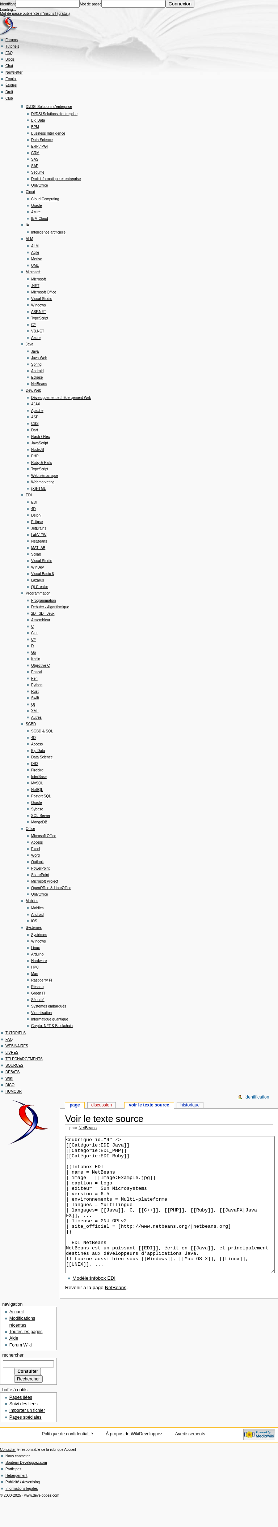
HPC (35, 967)
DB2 (34, 764)
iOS (34, 921)
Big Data (38, 120)
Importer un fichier (27, 1437)
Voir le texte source (149, 1105)
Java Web (39, 358)
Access (37, 744)
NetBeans (39, 384)
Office (30, 829)
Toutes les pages (26, 1358)
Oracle (36, 206)
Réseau (37, 987)
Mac (34, 974)
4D (33, 509)
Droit (9, 92)
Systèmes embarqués (48, 1006)
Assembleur (40, 620)
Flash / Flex (40, 437)
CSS (35, 424)
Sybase (37, 809)
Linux (35, 948)
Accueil (16, 1338)
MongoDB (39, 822)
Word (35, 855)
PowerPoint (40, 868)
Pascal (36, 672)
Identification (256, 1097)
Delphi (36, 515)
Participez (13, 1496)
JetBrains (38, 528)
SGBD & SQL (42, 731)
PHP (35, 456)
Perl (34, 678)
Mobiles (32, 901)
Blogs (9, 59)
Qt (33, 704)
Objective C (40, 665)
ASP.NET (38, 312)
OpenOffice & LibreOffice (51, 888)
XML (35, 711)
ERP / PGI (39, 146)
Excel (35, 849)
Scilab (36, 554)
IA (27, 225)
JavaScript (39, 443)
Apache (37, 411)
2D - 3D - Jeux (42, 613)
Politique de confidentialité (67, 1460)
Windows (38, 305)
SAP (34, 166)
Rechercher (13, 1382)
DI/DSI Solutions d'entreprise (49, 107)
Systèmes (34, 928)
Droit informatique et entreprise (56, 179)
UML (35, 265)
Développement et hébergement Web (61, 398)
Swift (35, 698)
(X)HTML (38, 489)
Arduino (37, 954)
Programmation (38, 593)
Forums (11, 40)
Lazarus (37, 580)
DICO (9, 1085)
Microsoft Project (44, 881)
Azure (36, 212)
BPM (35, 127)
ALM (29, 239)
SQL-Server (40, 816)
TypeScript (39, 318)
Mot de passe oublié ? (17, 14)
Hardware (39, 961)
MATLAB (38, 548)
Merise (36, 259)
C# (33, 325)
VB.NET (37, 331)
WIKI (9, 1078)
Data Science (41, 140)
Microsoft (33, 272)
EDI (29, 495)
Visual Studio (41, 299)
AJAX (35, 404)
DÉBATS (12, 1072)
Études (11, 85)
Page (75, 1105)
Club (9, 98)
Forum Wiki (20, 1372)
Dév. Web (33, 390)
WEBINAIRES (16, 1046)
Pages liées (20, 1424)
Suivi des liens (23, 1431)
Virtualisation (41, 1013)
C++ (34, 633)
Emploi (11, 79)
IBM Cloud (39, 219)
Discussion (101, 1105)
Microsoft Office (43, 292)
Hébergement (16, 1503)
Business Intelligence (48, 133)
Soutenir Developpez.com (26, 1490)
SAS (34, 159)
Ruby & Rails (41, 463)
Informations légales (21, 1516)
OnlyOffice (39, 185)
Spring (36, 364)
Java (29, 344)
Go (33, 652)
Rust (35, 691)
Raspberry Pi (41, 980)
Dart (34, 430)
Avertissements (190, 1460)
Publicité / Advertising (22, 1509)
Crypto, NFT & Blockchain (52, 1026)
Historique (189, 1105)
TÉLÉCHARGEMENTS (24, 1059)
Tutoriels (12, 46)
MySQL (37, 783)
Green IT (38, 993)
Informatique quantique (49, 1019)
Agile (35, 253)
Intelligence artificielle (48, 232)
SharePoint (40, 875)
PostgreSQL (41, 796)
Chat (9, 66)
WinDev (37, 567)
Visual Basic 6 (42, 574)
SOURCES (14, 1065)
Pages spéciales (25, 1444)
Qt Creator (39, 587)
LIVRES (11, 1052)
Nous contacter (17, 1483)
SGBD (31, 724)
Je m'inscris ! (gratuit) (52, 14)
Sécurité (38, 172)
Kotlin (35, 659)
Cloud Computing (45, 199)
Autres (36, 717)
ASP (34, 417)
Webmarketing (42, 482)
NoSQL (37, 790)
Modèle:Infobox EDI (93, 1305)
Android (37, 371)
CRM (35, 153)
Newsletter (13, 72)
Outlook (37, 862)
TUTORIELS (15, 1033)
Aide (13, 1365)
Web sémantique (44, 476)
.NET (35, 286)
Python (36, 685)
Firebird (37, 770)
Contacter (8, 1477)
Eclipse (37, 377)
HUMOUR (13, 1091)
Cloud (30, 192)
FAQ (9, 53)
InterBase (39, 777)
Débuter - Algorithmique (50, 607)
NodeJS (37, 450)
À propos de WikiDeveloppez (134, 1460)
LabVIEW (38, 535)
